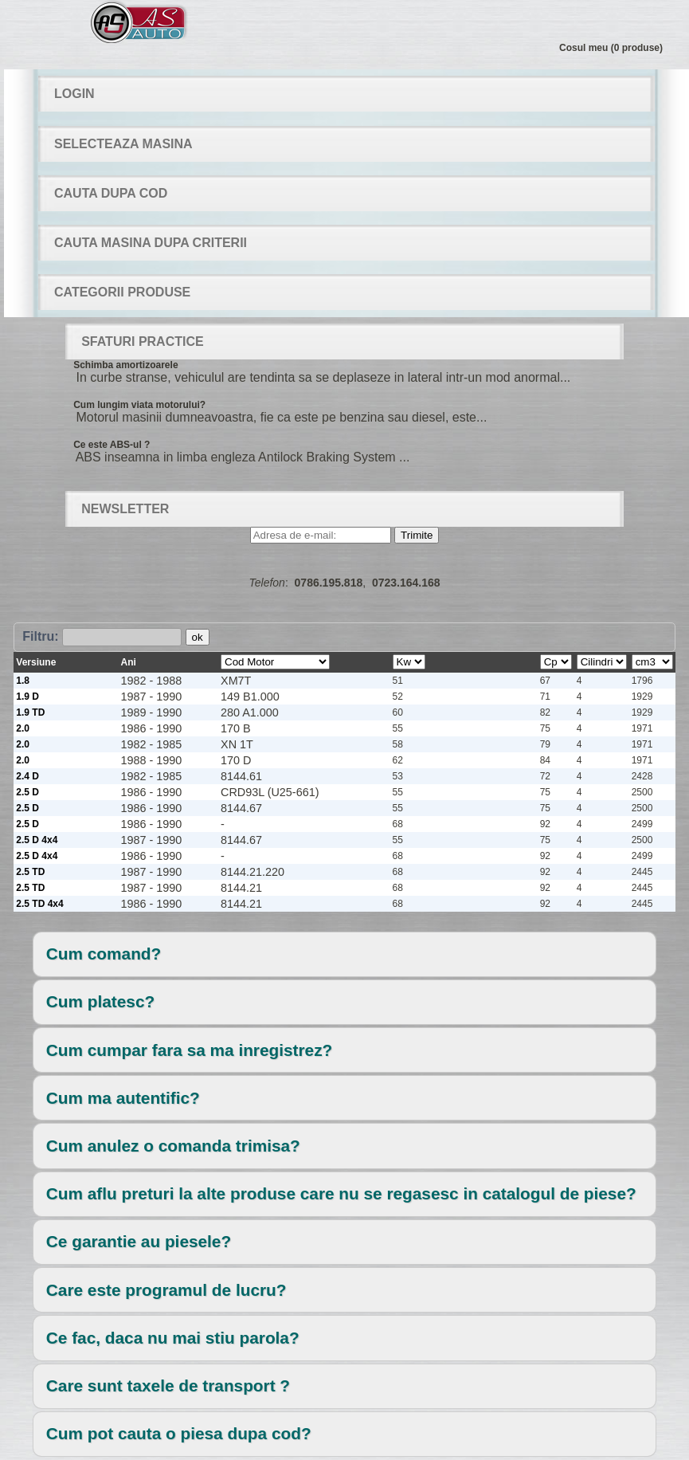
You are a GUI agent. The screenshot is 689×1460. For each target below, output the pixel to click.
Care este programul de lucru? (166, 1290)
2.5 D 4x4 (36, 840)
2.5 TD (30, 871)
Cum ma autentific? (123, 1098)
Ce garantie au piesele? (138, 1241)
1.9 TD (30, 712)
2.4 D (27, 776)
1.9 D (27, 696)
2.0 (22, 728)
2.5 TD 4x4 (39, 903)
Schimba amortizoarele (125, 365)
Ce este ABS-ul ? (111, 444)
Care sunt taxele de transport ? (168, 1385)
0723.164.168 (406, 582)
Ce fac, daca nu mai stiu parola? (172, 1338)
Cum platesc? (100, 1001)
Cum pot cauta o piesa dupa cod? (178, 1433)
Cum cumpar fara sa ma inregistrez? (189, 1050)
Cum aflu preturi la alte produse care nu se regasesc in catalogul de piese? (341, 1193)
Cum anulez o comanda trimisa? (173, 1145)
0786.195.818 (329, 582)
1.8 (22, 680)
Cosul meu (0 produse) (611, 47)
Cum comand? (103, 953)
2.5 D (27, 792)
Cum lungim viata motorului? (139, 404)
